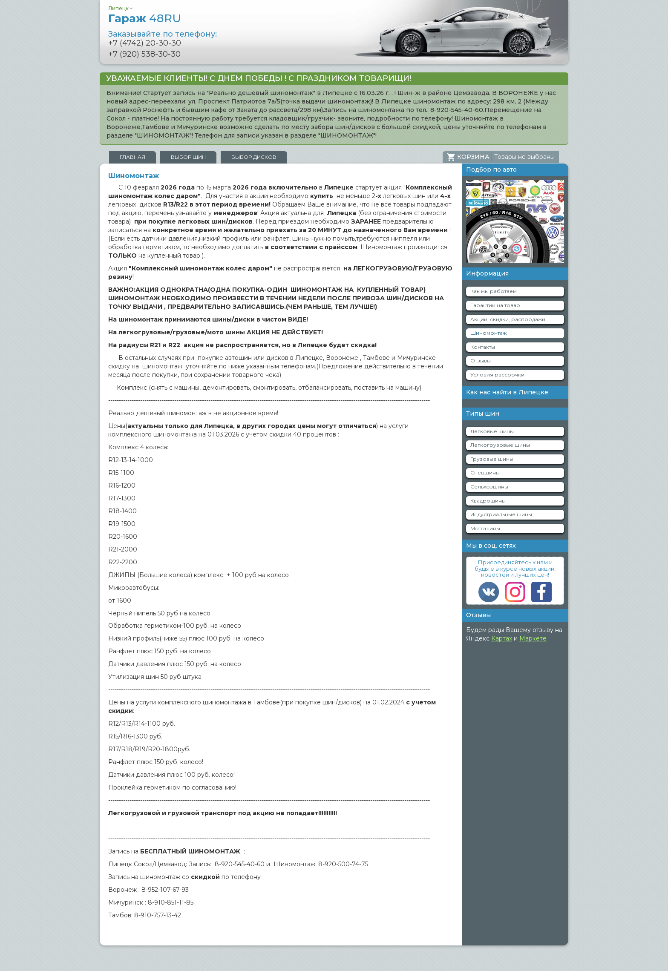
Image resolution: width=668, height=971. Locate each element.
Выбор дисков (253, 157)
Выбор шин (188, 157)
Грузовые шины (491, 459)
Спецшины (485, 472)
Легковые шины (492, 431)
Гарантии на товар (495, 305)
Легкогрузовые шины (500, 445)
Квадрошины (488, 500)
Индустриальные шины (501, 514)
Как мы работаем (493, 291)
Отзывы (480, 360)
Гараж (144, 18)
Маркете (533, 638)
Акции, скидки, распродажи (507, 319)
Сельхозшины (489, 486)
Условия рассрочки (497, 374)
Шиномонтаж (488, 333)
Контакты (482, 347)
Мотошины (485, 528)
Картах (501, 638)
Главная (132, 157)
